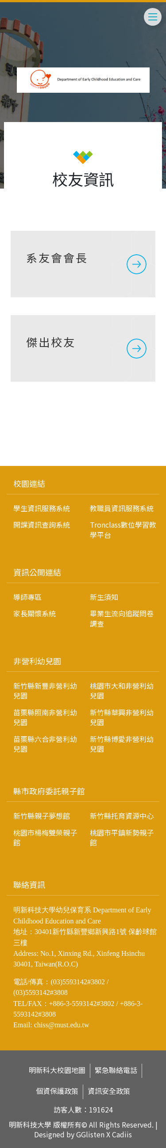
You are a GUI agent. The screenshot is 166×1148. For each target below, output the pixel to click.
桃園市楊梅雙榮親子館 (45, 837)
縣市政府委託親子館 (49, 791)
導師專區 (27, 597)
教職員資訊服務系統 (122, 508)
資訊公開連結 (37, 572)
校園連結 (29, 483)
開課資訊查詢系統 (41, 524)
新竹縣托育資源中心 (122, 815)
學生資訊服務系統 (41, 508)
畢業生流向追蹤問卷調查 (122, 618)
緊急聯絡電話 (116, 1070)
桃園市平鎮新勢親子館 (122, 837)
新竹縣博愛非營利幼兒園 (122, 744)
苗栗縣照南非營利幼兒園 (45, 717)
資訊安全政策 (109, 1091)
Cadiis (122, 1134)
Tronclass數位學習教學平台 (123, 529)
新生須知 (104, 597)
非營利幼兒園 (37, 661)
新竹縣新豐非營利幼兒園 (45, 690)
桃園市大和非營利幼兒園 (122, 690)
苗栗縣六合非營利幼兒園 (45, 744)
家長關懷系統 (34, 613)
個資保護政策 (57, 1091)
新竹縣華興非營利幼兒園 (122, 717)
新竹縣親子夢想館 (41, 815)
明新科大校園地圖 (57, 1070)
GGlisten (90, 1134)
